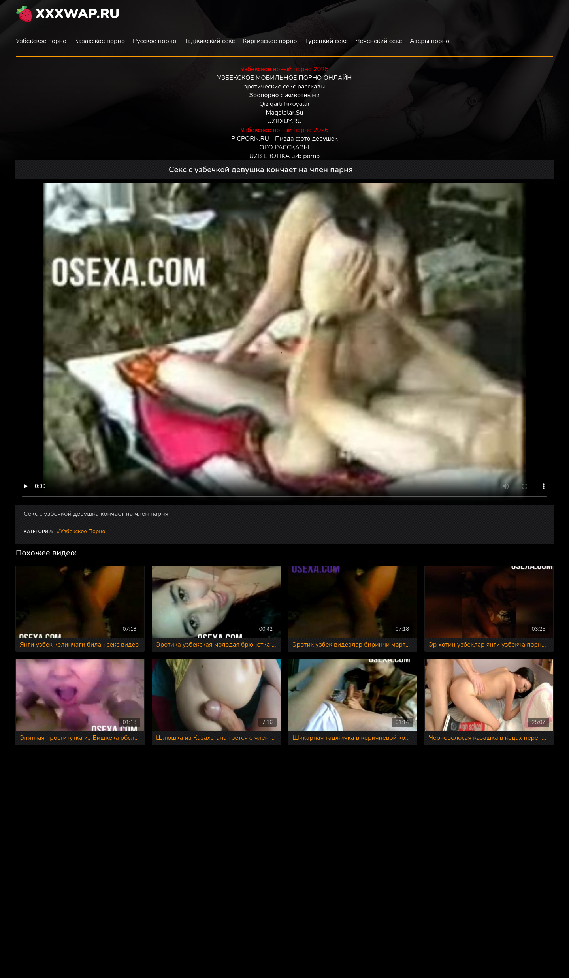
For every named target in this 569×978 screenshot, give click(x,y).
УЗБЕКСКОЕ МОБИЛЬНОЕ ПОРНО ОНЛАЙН (284, 77)
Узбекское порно (41, 41)
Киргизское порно (270, 41)
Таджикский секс (209, 41)
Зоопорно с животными (284, 95)
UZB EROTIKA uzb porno (284, 156)
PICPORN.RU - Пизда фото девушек (284, 138)
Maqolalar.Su (284, 112)
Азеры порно (429, 41)
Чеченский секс (379, 41)
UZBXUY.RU (284, 121)
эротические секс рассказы (284, 86)
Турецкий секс (326, 41)
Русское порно (154, 41)
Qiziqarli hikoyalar (284, 104)
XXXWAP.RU (78, 14)
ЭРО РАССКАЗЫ (284, 147)
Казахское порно (99, 41)
